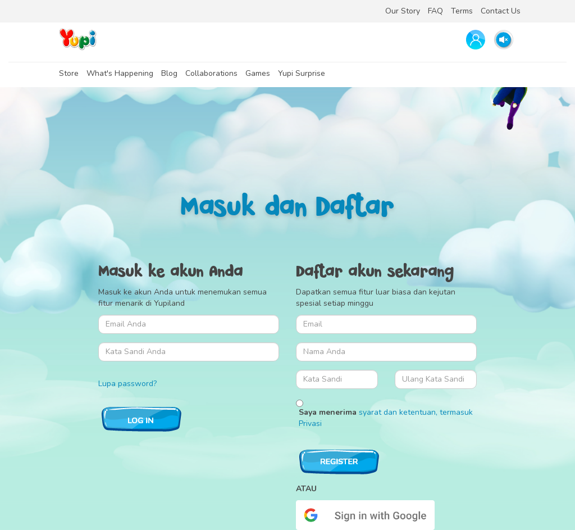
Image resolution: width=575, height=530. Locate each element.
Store (69, 73)
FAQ (435, 11)
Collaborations (211, 73)
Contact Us (501, 11)
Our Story (402, 11)
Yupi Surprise (301, 73)
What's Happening (119, 73)
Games (257, 73)
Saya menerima (386, 418)
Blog (169, 73)
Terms (462, 11)
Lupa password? (127, 383)
